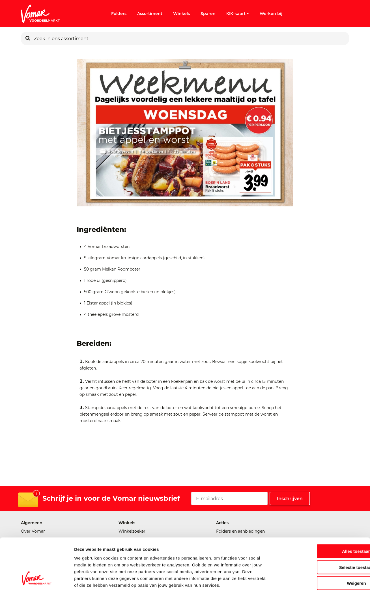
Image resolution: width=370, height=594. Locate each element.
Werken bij (271, 13)
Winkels (181, 13)
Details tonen (305, 582)
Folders (118, 13)
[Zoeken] (27, 38)
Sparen (208, 13)
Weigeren (322, 558)
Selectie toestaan (323, 542)
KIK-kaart (237, 13)
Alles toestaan (322, 526)
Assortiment (149, 13)
